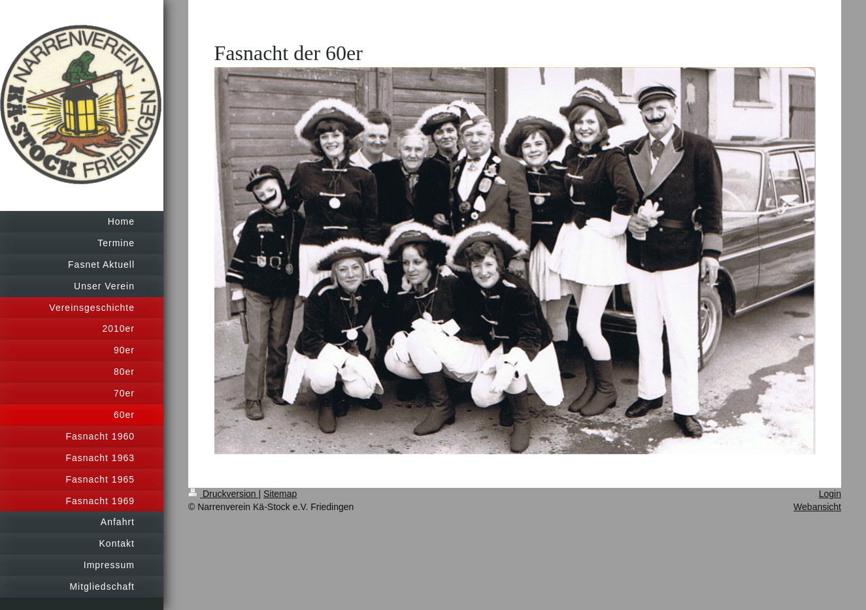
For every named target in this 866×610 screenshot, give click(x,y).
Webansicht (817, 507)
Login (830, 494)
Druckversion (223, 494)
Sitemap (280, 494)
